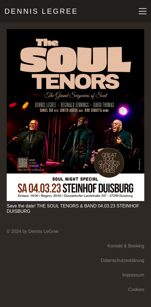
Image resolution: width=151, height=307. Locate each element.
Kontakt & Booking (125, 246)
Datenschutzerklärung (122, 260)
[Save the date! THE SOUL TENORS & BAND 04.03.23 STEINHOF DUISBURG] (75, 115)
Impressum (133, 275)
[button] (142, 11)
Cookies (136, 289)
